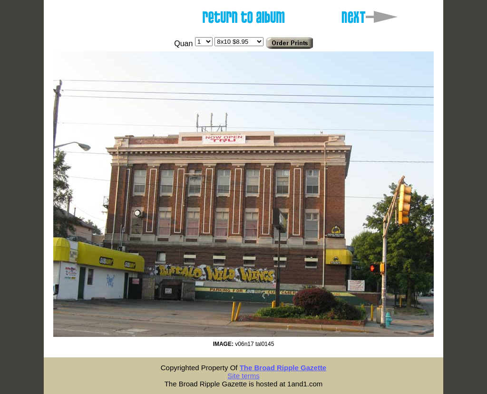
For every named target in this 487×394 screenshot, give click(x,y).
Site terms (243, 376)
